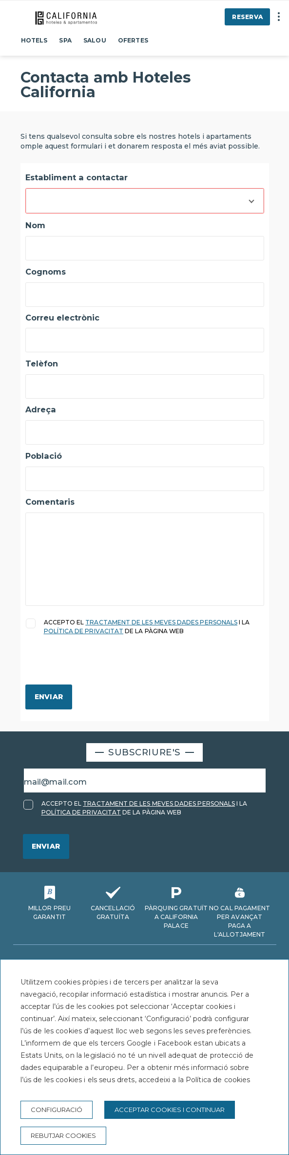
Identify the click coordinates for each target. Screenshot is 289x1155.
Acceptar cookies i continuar (170, 1109)
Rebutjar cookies (63, 1135)
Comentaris (50, 502)
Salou (94, 40)
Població (43, 456)
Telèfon (41, 363)
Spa (65, 40)
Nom (35, 225)
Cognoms (45, 272)
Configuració (56, 1109)
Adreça (40, 409)
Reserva (247, 17)
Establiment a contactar (76, 177)
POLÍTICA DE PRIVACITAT (84, 631)
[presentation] (99, 665)
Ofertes (133, 40)
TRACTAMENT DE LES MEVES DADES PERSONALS (161, 622)
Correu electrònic (62, 317)
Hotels (34, 40)
